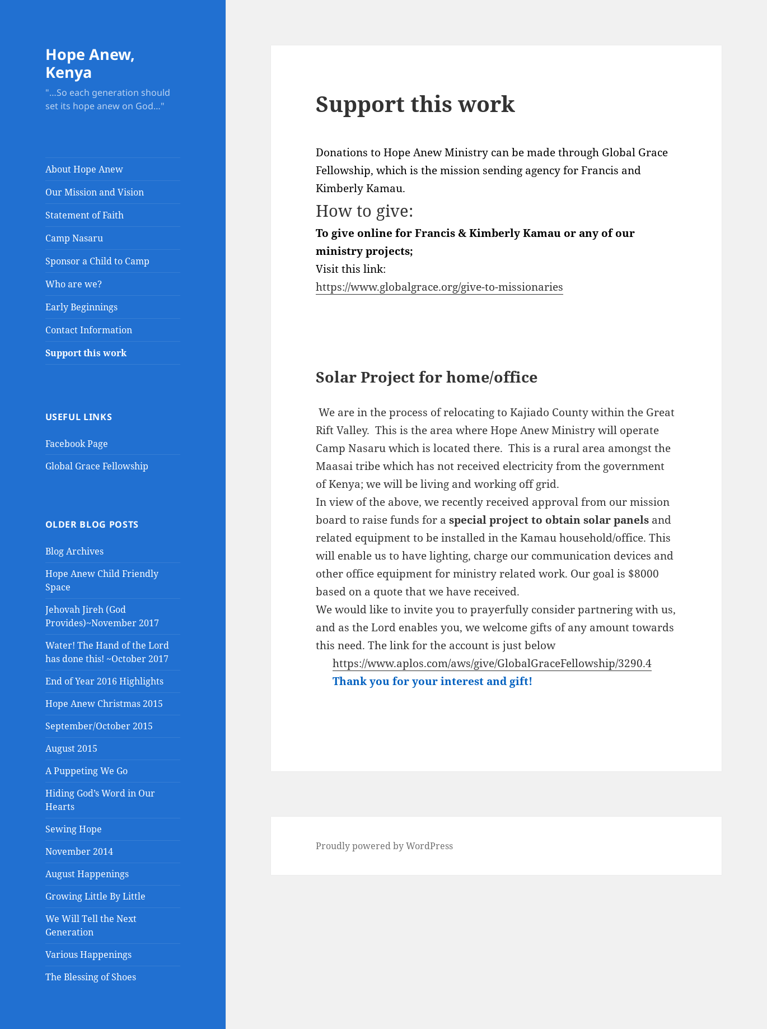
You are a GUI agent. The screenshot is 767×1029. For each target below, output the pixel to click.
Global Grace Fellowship (96, 466)
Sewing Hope (73, 829)
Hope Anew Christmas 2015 (104, 703)
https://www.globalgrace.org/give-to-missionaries (439, 287)
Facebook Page (76, 443)
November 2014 (79, 851)
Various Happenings (88, 954)
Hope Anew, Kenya (90, 63)
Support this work (86, 353)
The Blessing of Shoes (90, 977)
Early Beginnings (81, 307)
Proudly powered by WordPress (384, 846)
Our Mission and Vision (94, 192)
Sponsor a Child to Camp (97, 261)
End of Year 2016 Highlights (104, 681)
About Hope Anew (84, 169)
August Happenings (87, 874)
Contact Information (88, 330)
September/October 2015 (99, 726)
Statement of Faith (84, 215)
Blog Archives (74, 551)
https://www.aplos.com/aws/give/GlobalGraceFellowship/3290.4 (492, 663)
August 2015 (71, 748)
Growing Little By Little (95, 896)
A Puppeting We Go (86, 771)
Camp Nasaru (74, 238)
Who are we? (73, 284)
